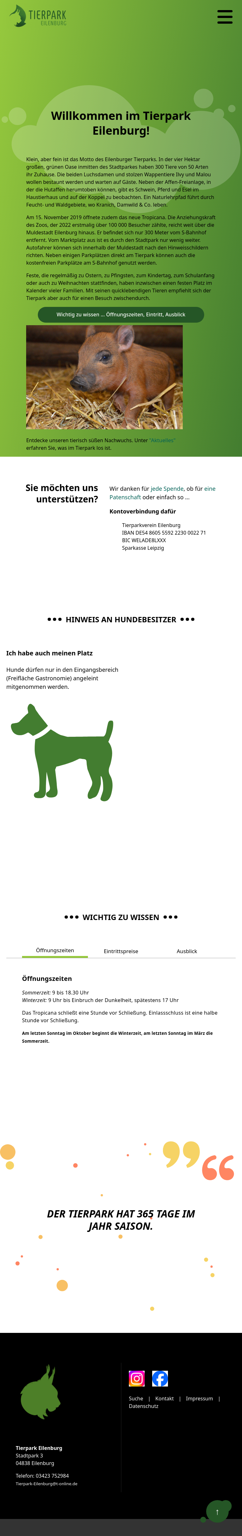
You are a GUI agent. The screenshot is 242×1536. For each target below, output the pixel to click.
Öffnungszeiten (55, 949)
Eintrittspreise (121, 950)
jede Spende (167, 488)
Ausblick (187, 950)
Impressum (199, 1397)
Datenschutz (143, 1405)
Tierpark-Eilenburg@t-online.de (47, 1483)
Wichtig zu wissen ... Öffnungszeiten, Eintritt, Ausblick (121, 314)
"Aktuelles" (162, 440)
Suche (136, 1397)
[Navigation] (225, 17)
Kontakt (164, 1397)
